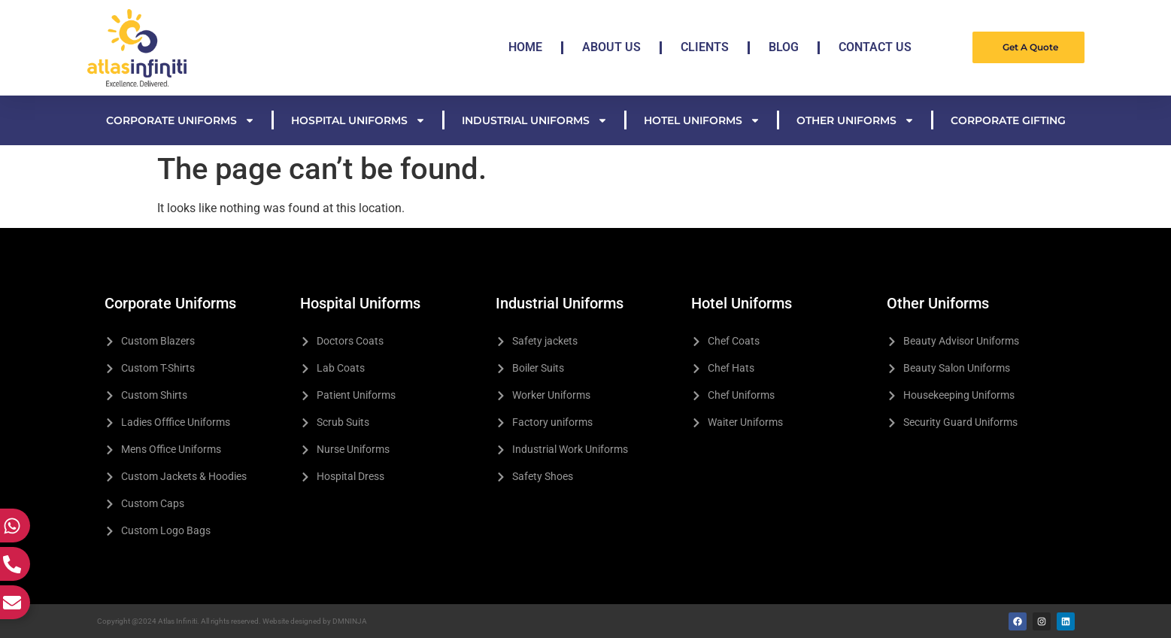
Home (525, 47)
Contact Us (875, 47)
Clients (705, 47)
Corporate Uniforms (180, 120)
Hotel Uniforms (702, 120)
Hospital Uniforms (358, 120)
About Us (611, 47)
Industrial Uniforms (535, 120)
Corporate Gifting (1008, 120)
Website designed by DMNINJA (314, 621)
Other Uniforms (855, 120)
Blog (784, 47)
